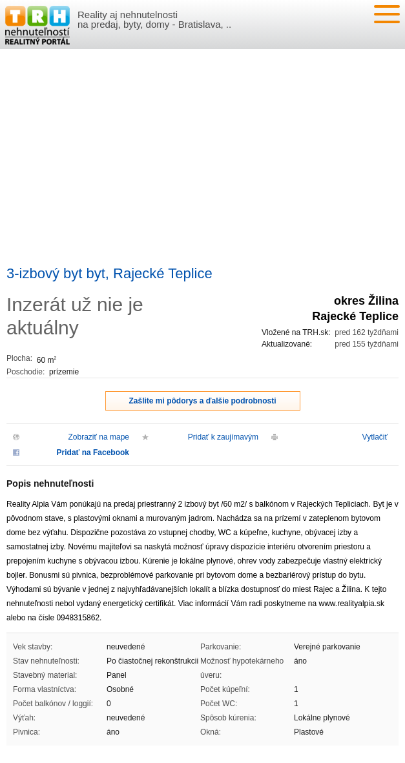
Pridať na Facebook (93, 452)
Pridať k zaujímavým (223, 437)
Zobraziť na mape (98, 437)
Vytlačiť (375, 437)
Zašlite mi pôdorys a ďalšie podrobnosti (202, 400)
